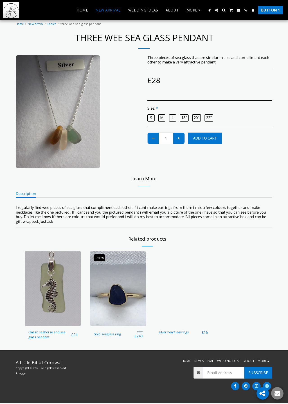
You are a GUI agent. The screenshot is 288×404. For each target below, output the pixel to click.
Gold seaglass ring (110, 333)
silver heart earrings (176, 332)
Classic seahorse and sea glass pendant (49, 335)
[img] (53, 288)
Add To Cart (205, 138)
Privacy (21, 374)
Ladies (51, 24)
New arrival (35, 24)
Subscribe (258, 374)
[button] (209, 10)
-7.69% (100, 257)
